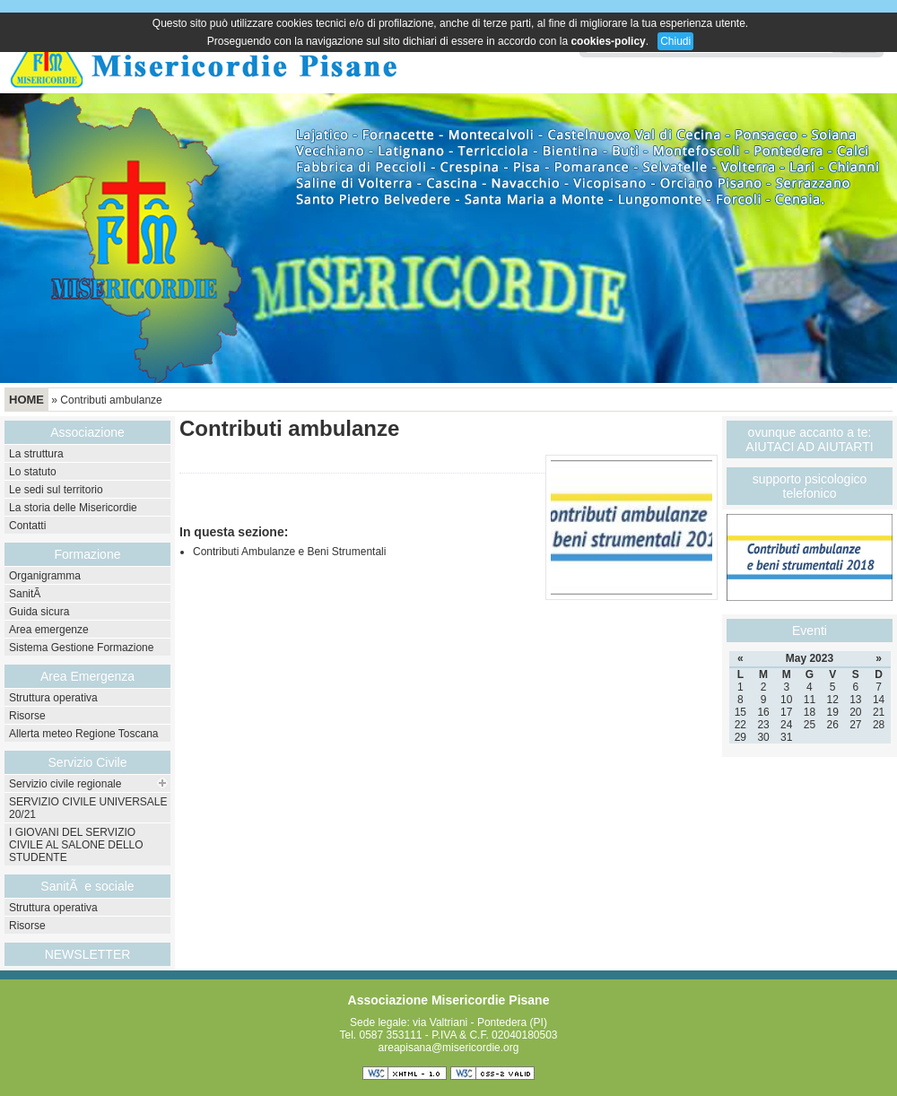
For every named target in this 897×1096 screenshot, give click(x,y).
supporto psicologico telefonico (810, 486)
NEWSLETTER (88, 954)
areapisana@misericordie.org (449, 1047)
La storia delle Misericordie (73, 507)
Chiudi (675, 41)
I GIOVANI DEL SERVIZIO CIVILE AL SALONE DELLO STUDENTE (76, 845)
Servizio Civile (87, 762)
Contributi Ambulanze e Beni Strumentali (289, 551)
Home (26, 399)
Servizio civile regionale (65, 784)
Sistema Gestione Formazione (81, 647)
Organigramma (45, 576)
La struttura (36, 454)
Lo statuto (33, 471)
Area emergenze (49, 629)
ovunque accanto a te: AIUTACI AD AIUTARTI (809, 439)
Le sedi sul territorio (56, 489)
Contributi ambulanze (110, 400)
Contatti (27, 525)
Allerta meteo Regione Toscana (84, 733)
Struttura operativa (53, 698)
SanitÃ (26, 593)
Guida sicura (39, 611)
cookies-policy (607, 41)
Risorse (27, 715)
